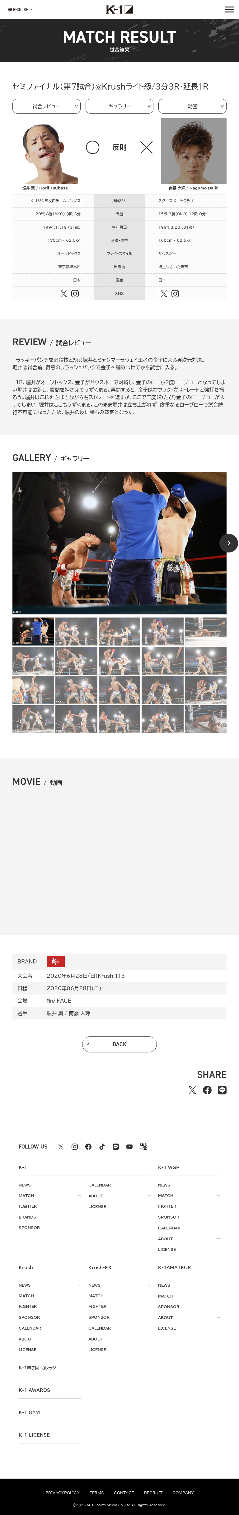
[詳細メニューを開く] (229, 9)
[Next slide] (228, 543)
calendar (99, 1185)
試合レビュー (46, 106)
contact (124, 1492)
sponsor (29, 1227)
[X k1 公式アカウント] (61, 1146)
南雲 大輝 (79, 1013)
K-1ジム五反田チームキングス (55, 201)
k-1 (37, 1366)
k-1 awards (34, 1388)
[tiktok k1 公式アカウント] (102, 1146)
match (26, 1195)
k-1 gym (29, 1410)
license (97, 1206)
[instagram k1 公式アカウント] (74, 1146)
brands (27, 1217)
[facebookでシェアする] (207, 1090)
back (120, 1044)
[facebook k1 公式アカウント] (88, 1146)
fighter (28, 1206)
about (95, 1195)
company (183, 1492)
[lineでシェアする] (222, 1090)
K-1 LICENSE (34, 1433)
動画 (193, 106)
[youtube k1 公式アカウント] (129, 1146)
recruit (153, 1492)
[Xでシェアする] (192, 1090)
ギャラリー (119, 106)
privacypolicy (62, 1492)
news (25, 1185)
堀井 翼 (55, 1013)
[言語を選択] (18, 9)
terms (97, 1492)
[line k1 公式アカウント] (115, 1146)
